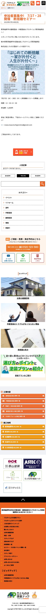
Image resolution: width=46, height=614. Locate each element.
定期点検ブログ (9, 541)
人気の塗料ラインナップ (11, 524)
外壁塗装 (8, 213)
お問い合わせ (8, 559)
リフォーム (9, 202)
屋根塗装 (8, 218)
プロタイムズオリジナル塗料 (13, 521)
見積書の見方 (8, 581)
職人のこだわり (9, 529)
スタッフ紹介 (8, 553)
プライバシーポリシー (11, 556)
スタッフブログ (9, 538)
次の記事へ (38, 176)
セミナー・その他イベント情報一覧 (15, 547)
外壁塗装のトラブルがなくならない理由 (16, 578)
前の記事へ (8, 176)
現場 (7, 223)
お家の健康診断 (9, 532)
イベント (8, 197)
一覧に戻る (23, 176)
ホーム (4, 7)
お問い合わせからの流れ (11, 562)
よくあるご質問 (9, 565)
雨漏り (7, 228)
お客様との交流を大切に (11, 527)
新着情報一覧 (8, 544)
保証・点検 (7, 535)
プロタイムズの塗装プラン (12, 518)
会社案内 (7, 550)
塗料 (7, 207)
